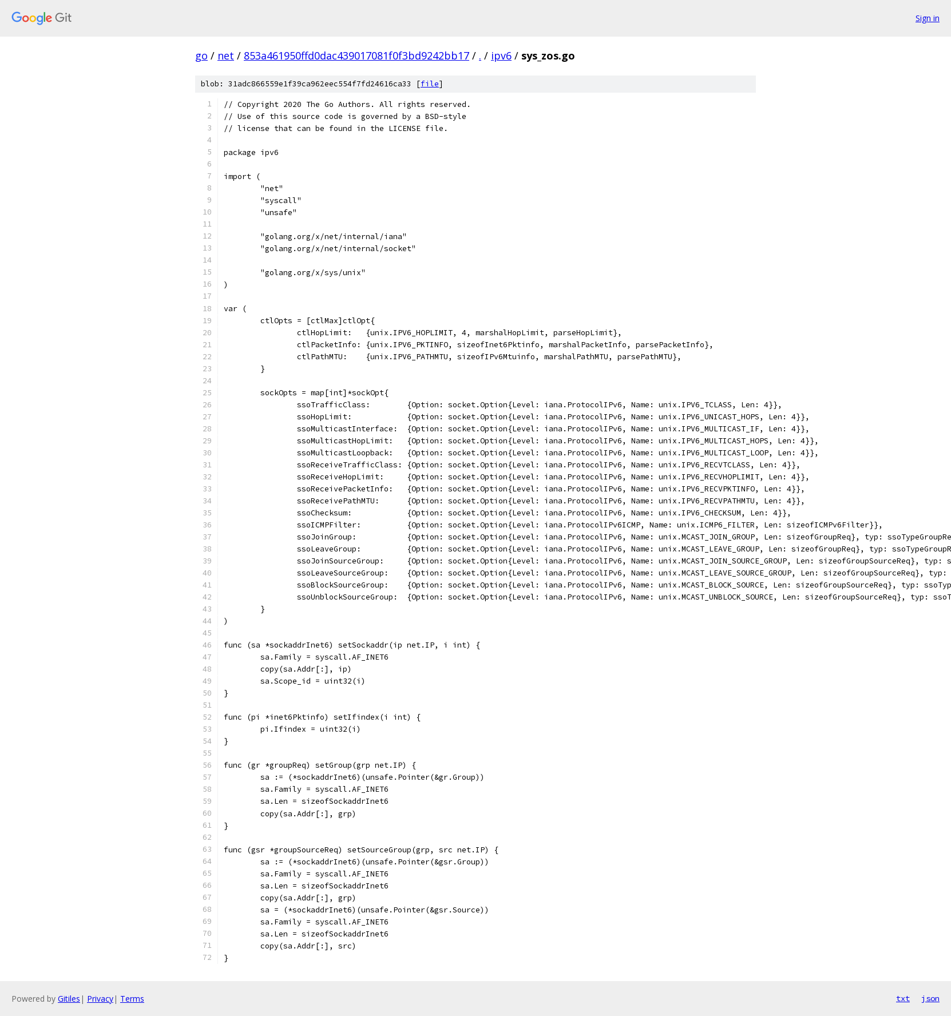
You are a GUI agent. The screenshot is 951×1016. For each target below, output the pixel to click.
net (225, 55)
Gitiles (69, 998)
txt (903, 998)
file (430, 84)
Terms (132, 998)
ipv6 (501, 55)
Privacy (100, 998)
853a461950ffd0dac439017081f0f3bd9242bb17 (356, 55)
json (930, 998)
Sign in (928, 18)
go (201, 55)
